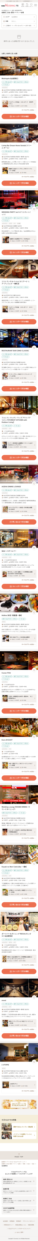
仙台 (28, 1164)
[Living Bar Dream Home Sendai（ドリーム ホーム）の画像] (19, 133)
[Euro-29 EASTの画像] (19, 727)
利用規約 (12, 1221)
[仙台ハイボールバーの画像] (19, 538)
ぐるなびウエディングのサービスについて (19, 1228)
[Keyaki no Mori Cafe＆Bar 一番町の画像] (19, 854)
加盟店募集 (31, 1225)
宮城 (24, 1164)
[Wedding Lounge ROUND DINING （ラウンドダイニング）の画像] (19, 794)
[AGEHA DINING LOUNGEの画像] (19, 474)
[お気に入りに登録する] (34, 75)
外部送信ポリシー (9, 1225)
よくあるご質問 (19, 1232)
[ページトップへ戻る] (19, 1155)
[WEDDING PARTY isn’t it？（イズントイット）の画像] (19, 199)
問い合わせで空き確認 (19, 522)
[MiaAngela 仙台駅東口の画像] (19, 66)
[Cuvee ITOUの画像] (19, 660)
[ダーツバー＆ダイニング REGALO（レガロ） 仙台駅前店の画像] (19, 921)
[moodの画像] (19, 988)
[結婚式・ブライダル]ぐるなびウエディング (13, 1162)
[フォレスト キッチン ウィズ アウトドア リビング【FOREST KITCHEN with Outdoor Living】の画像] (19, 405)
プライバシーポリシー (29, 1221)
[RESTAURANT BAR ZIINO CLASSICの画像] (19, 338)
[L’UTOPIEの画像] (19, 1052)
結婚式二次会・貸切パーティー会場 (11, 1164)
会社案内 (5, 1221)
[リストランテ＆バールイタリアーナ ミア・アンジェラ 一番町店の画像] (19, 269)
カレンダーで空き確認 (19, 116)
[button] (19, 1181)
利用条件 (18, 1221)
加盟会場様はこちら (20, 1225)
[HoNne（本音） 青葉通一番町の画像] (19, 603)
